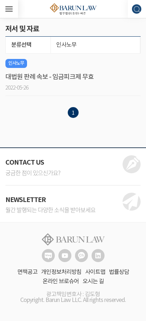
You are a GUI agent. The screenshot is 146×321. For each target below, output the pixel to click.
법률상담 (119, 272)
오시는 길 (93, 281)
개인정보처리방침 (61, 272)
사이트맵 (95, 272)
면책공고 (27, 272)
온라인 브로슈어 (61, 281)
